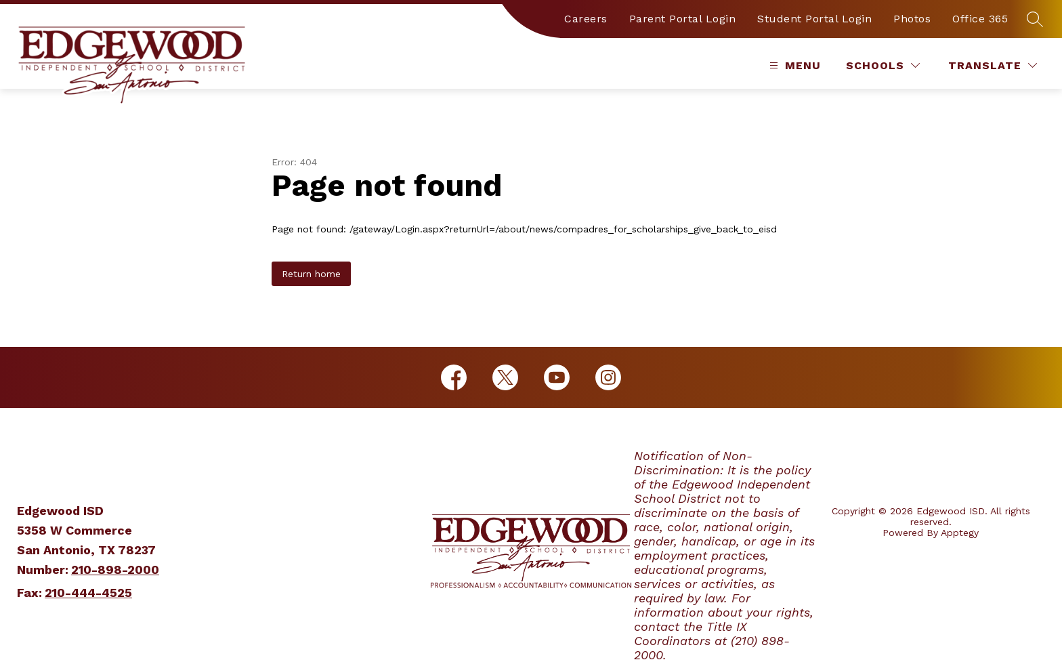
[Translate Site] (992, 65)
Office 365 (980, 18)
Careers (586, 18)
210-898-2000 (115, 569)
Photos (912, 18)
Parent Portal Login (682, 18)
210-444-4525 (88, 592)
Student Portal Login (814, 18)
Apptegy (960, 532)
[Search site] (1035, 19)
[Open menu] (793, 65)
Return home (311, 273)
